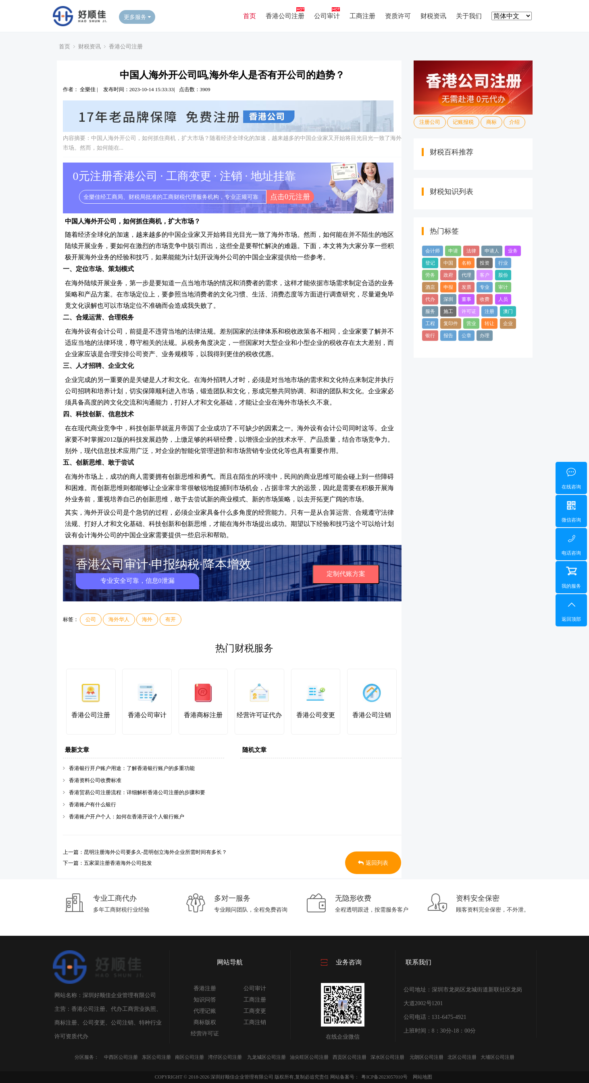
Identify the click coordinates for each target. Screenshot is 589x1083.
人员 (503, 299)
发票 (466, 287)
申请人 (492, 251)
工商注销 (255, 1022)
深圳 (448, 299)
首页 (249, 16)
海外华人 (118, 619)
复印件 (450, 323)
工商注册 (362, 16)
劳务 (430, 275)
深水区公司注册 (387, 1057)
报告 (448, 335)
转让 (489, 323)
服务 (430, 311)
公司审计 (327, 16)
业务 (513, 251)
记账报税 (463, 122)
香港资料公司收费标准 (95, 780)
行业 (503, 263)
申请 (453, 251)
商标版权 (205, 1022)
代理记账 (205, 1011)
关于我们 (469, 16)
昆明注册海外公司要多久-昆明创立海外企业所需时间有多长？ (155, 852)
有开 (170, 619)
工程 (430, 323)
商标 (491, 122)
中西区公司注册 (121, 1057)
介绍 (514, 122)
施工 (448, 311)
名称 (466, 263)
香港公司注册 (285, 16)
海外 (147, 619)
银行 (430, 335)
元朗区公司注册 (426, 1057)
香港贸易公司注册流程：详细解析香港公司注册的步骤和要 (137, 792)
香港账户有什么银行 (92, 804)
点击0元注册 (290, 197)
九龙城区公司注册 (266, 1057)
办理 (484, 335)
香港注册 (205, 988)
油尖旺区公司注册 (309, 1057)
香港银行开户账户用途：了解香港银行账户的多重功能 (132, 768)
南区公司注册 (189, 1057)
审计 (503, 287)
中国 (448, 263)
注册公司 (429, 122)
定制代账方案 (346, 573)
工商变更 (255, 1011)
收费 (484, 299)
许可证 (469, 311)
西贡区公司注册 (349, 1057)
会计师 (432, 251)
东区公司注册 (156, 1057)
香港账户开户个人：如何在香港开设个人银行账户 (126, 817)
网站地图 (422, 1077)
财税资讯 (433, 16)
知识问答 (205, 1000)
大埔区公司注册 (497, 1057)
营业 (471, 323)
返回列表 (373, 863)
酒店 (430, 287)
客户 (484, 275)
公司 (90, 619)
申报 (448, 287)
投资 (484, 263)
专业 (484, 287)
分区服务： (87, 1057)
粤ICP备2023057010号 (384, 1077)
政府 (448, 275)
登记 (430, 263)
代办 (430, 299)
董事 (466, 299)
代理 (466, 275)
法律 (471, 251)
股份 (503, 275)
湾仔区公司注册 (225, 1057)
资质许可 (398, 16)
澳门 (508, 311)
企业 (508, 323)
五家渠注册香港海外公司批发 (118, 863)
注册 (489, 311)
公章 (466, 335)
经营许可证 (205, 1034)
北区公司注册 (462, 1057)
